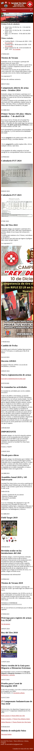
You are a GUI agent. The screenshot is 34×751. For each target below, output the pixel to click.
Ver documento (5, 624)
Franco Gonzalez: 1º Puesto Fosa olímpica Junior (15, 719)
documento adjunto (18, 693)
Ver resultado (9, 43)
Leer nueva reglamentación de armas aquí (13, 378)
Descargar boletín (6, 734)
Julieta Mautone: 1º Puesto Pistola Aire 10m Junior (16, 722)
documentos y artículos (8, 675)
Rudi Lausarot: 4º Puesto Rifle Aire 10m (13, 715)
